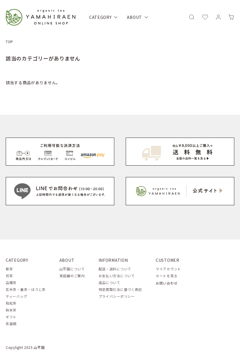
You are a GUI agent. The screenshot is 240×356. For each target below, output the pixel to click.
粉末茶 (11, 309)
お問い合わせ (166, 283)
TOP (9, 41)
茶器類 (11, 323)
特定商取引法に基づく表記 (120, 289)
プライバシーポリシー (117, 296)
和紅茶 (11, 303)
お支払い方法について (117, 275)
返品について (109, 282)
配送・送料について (115, 268)
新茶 (9, 268)
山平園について (72, 268)
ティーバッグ (16, 296)
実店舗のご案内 (72, 275)
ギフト (11, 316)
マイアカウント (168, 268)
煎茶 (9, 275)
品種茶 (11, 282)
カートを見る (166, 275)
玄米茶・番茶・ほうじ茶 (26, 289)
